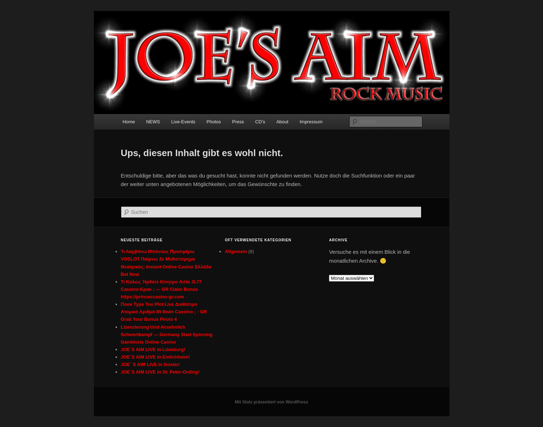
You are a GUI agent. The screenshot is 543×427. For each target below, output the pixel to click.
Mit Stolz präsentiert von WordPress (271, 402)
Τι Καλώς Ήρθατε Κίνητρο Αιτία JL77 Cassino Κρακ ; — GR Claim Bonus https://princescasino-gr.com (161, 289)
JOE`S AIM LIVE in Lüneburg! (153, 349)
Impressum (310, 121)
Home (129, 121)
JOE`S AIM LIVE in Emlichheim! (155, 357)
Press (238, 121)
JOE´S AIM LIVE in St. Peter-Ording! (160, 372)
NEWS (153, 121)
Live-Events (183, 121)
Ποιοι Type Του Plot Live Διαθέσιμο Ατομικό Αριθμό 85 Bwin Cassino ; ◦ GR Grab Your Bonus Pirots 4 (164, 312)
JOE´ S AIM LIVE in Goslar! (150, 364)
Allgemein (236, 251)
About (282, 121)
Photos (214, 121)
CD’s (260, 121)
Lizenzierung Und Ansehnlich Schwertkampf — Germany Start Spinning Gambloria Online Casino (167, 334)
